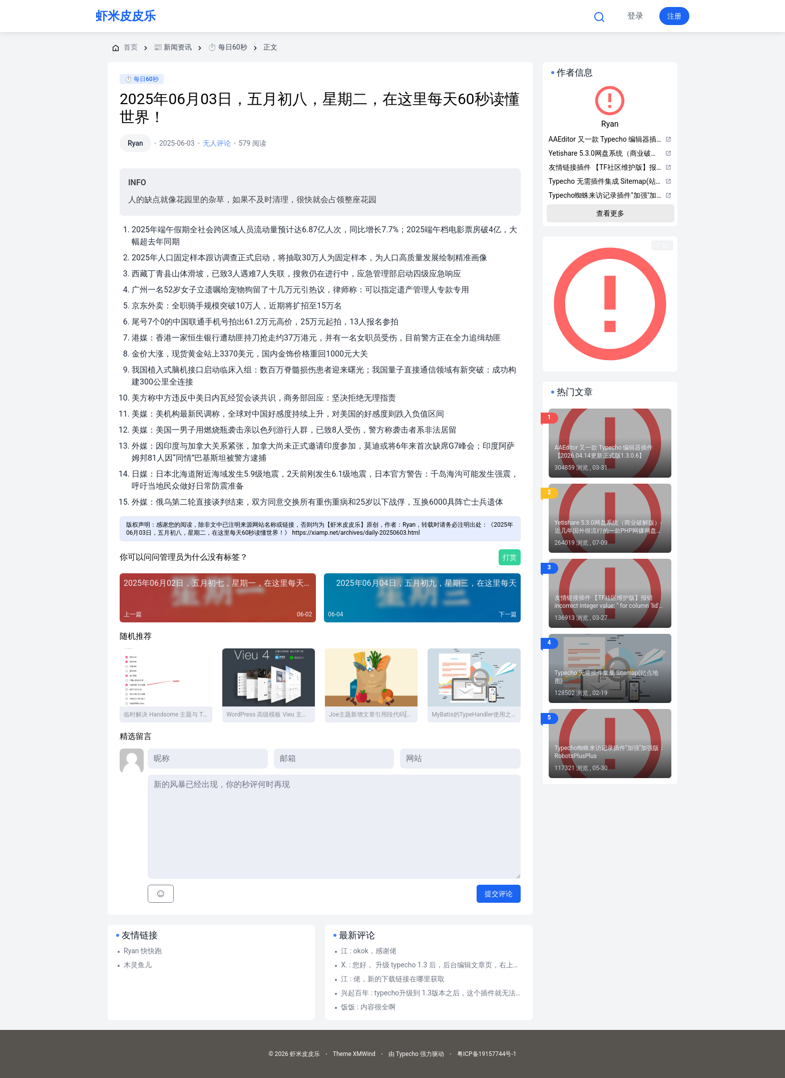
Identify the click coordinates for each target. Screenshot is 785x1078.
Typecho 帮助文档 (398, 16)
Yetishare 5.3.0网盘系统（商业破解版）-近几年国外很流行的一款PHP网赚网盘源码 (609, 527)
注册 (674, 16)
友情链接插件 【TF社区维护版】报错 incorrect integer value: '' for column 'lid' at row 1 (607, 602)
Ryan (135, 143)
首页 (271, 16)
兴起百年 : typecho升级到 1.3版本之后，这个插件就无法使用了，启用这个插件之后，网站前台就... (432, 993)
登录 (635, 16)
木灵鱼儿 (138, 965)
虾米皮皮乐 (126, 16)
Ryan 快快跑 (143, 951)
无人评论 (217, 143)
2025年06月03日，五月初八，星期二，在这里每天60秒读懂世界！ (320, 108)
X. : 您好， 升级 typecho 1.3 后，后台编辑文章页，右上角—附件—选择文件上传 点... (432, 965)
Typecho (324, 16)
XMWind (364, 1053)
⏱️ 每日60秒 (142, 79)
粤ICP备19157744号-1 (487, 1053)
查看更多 (610, 213)
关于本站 (469, 16)
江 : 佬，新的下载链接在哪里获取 (392, 979)
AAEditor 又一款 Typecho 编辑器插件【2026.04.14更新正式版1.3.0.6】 (604, 451)
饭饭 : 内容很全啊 (368, 1007)
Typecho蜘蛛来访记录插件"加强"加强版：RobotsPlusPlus (610, 752)
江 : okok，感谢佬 (369, 951)
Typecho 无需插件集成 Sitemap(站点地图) (606, 676)
